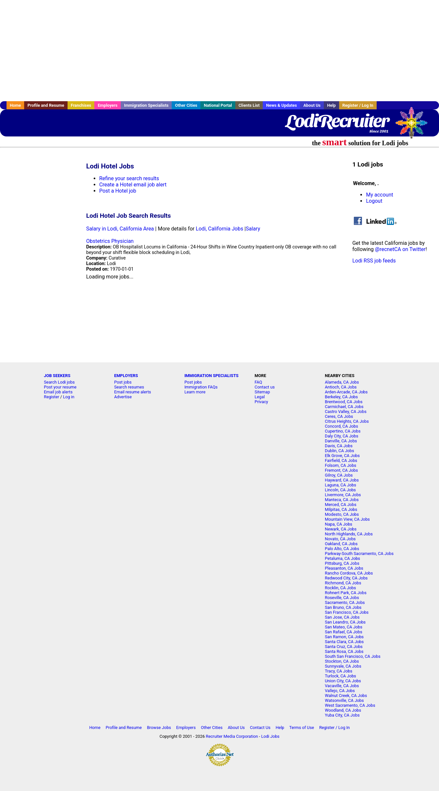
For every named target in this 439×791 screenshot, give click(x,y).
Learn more (195, 391)
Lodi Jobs (270, 736)
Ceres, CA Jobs (339, 416)
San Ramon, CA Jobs (344, 636)
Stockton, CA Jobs (342, 661)
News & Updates (281, 105)
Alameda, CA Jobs (342, 382)
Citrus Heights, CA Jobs (347, 421)
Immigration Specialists (146, 105)
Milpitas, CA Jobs (341, 509)
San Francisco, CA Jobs (346, 612)
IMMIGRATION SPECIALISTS (211, 375)
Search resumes (129, 387)
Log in (68, 396)
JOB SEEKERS (57, 375)
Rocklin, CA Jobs (340, 587)
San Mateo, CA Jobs (343, 627)
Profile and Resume (45, 105)
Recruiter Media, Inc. (414, 126)
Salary (253, 229)
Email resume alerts (132, 391)
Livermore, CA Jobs (343, 494)
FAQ (258, 382)
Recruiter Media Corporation (232, 736)
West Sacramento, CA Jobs (350, 705)
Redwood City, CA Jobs (346, 578)
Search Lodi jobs (59, 382)
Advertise (123, 396)
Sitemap (262, 391)
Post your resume (60, 387)
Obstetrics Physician (110, 241)
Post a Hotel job (117, 191)
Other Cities (186, 105)
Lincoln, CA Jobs (340, 489)
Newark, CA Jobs (340, 529)
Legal (260, 396)
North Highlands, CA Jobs (349, 533)
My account (379, 195)
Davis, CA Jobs (339, 445)
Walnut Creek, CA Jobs (346, 695)
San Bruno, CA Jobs (343, 607)
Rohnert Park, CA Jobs (346, 592)
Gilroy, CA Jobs (339, 475)
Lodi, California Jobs (219, 229)
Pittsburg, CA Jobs (342, 563)
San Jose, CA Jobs (342, 617)
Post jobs (123, 382)
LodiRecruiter (337, 121)
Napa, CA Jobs (338, 524)
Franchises (81, 105)
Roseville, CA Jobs (342, 597)
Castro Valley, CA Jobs (346, 411)
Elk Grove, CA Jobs (342, 455)
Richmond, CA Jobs (343, 582)
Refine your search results (129, 178)
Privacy (261, 401)
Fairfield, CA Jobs (341, 460)
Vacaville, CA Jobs (342, 685)
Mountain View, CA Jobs (347, 519)
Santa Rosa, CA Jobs (344, 651)
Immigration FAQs (201, 387)
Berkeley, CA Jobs (341, 396)
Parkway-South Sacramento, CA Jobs (359, 553)
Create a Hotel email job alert (132, 185)
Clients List (249, 105)
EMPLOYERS (126, 375)
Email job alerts (58, 391)
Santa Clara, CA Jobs (344, 641)
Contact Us (260, 727)
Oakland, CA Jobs (341, 543)
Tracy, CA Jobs (338, 671)
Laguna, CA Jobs (340, 485)
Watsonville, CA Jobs (344, 700)
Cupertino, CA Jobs (342, 431)
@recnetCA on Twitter (400, 249)
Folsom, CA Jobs (340, 465)
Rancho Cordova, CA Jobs (349, 573)
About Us (312, 105)
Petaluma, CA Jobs (342, 558)
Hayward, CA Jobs (342, 480)
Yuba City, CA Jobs (342, 715)
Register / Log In (357, 105)
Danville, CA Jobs (341, 440)
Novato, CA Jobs (340, 538)
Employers (108, 105)
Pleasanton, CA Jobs (344, 568)
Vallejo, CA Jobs (340, 690)
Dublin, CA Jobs (339, 450)
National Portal (218, 105)
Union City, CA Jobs (343, 680)
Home (15, 105)
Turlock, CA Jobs (340, 675)
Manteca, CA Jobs (342, 499)
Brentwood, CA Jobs (343, 401)
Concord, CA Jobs (341, 426)
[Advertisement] (219, 50)
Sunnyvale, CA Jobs (343, 666)
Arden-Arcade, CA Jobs (346, 391)
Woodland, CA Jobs (343, 710)
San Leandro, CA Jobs (345, 622)
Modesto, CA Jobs (342, 514)
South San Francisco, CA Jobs (352, 656)
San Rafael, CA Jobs (343, 631)
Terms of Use (301, 727)
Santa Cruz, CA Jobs (344, 646)
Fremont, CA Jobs (341, 470)
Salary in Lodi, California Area (120, 229)
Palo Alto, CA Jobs (342, 548)
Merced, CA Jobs (340, 504)
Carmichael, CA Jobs (344, 406)
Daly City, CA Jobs (341, 436)
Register (51, 396)
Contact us (265, 387)
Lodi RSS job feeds (374, 261)
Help (331, 105)
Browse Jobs (159, 727)
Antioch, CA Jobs (340, 387)
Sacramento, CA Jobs (345, 602)
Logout (374, 201)
